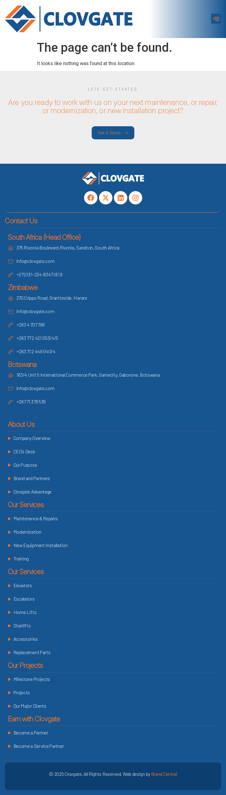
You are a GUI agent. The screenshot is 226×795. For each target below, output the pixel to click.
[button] (216, 19)
